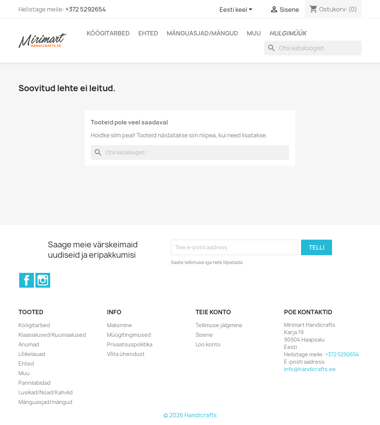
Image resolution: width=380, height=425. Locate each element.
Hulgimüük (287, 33)
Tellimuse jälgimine (219, 325)
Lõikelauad (31, 353)
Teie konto (213, 312)
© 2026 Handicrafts (190, 415)
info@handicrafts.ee (310, 369)
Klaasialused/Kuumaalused (52, 334)
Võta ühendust (126, 353)
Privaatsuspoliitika (129, 344)
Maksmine (119, 325)
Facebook (26, 280)
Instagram (42, 280)
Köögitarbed (108, 33)
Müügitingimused (129, 334)
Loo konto (208, 344)
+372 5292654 (85, 9)
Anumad (28, 344)
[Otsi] (313, 48)
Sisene (204, 334)
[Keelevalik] (237, 10)
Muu (254, 33)
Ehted (148, 33)
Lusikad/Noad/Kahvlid (45, 392)
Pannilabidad (34, 382)
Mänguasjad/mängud (202, 33)
